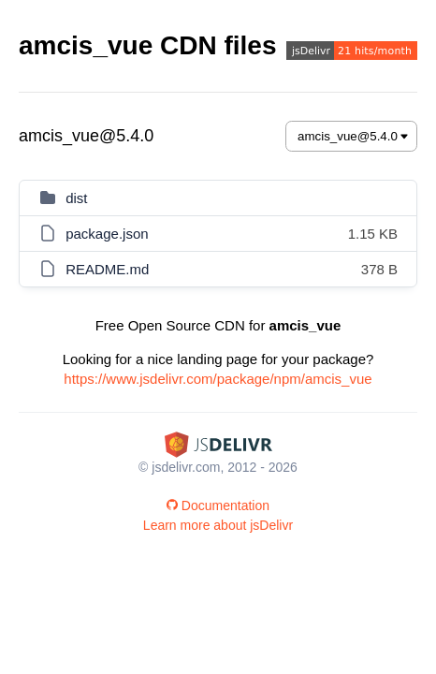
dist (76, 198)
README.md (107, 269)
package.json (106, 234)
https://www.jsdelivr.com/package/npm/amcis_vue (217, 379)
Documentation (218, 505)
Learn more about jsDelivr (218, 525)
